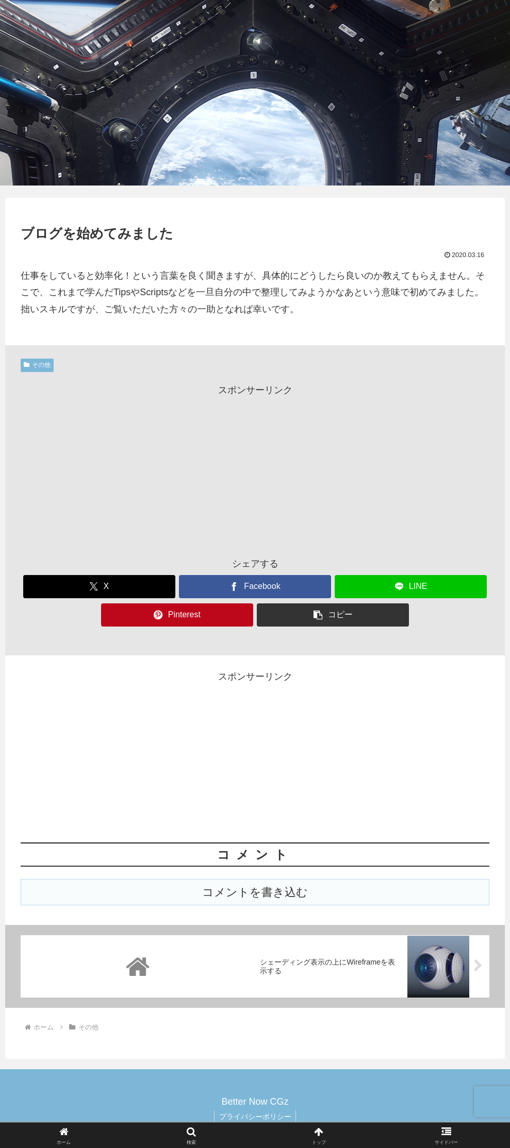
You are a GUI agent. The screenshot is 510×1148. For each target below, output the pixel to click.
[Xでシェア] (99, 586)
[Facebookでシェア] (255, 586)
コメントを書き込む (255, 892)
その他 (37, 364)
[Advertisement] (255, 470)
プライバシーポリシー (255, 1116)
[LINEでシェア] (411, 586)
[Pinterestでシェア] (177, 615)
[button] (333, 615)
